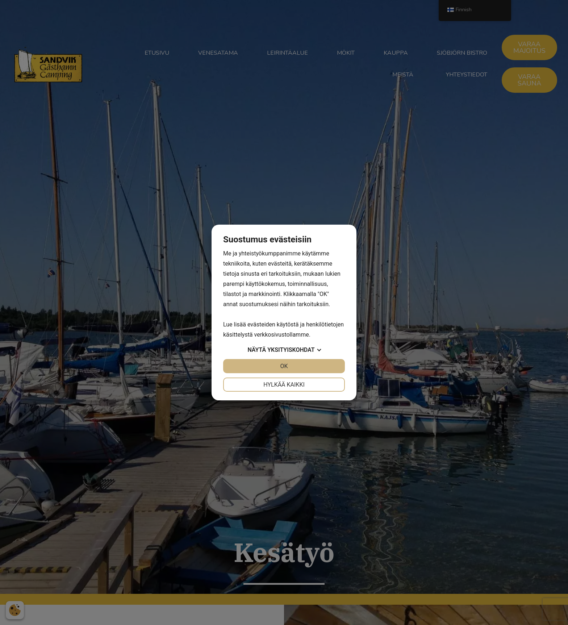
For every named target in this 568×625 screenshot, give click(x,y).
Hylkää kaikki (284, 384)
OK (284, 366)
